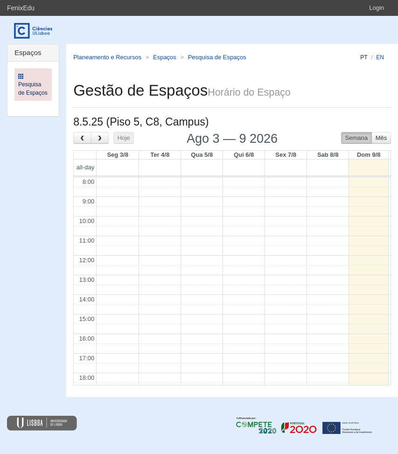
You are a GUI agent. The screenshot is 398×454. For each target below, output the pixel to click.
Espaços (164, 57)
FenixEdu (21, 8)
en (380, 57)
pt (363, 57)
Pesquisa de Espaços (217, 57)
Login (376, 7)
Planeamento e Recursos (107, 57)
